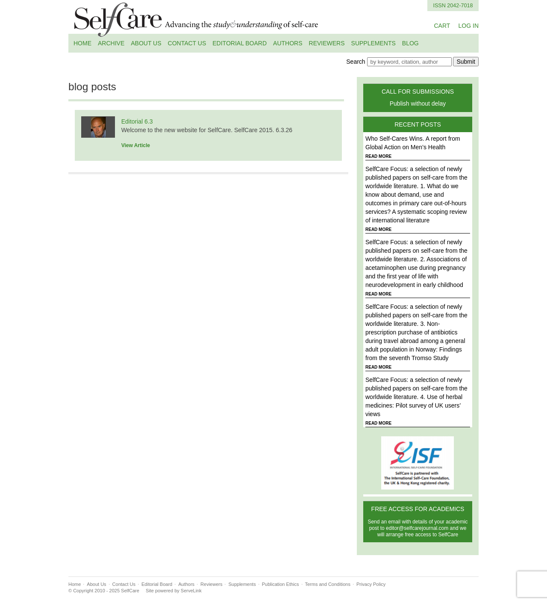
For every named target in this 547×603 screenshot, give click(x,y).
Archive (111, 43)
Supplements (373, 43)
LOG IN (469, 25)
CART (442, 25)
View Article (135, 145)
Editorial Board (239, 43)
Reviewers (327, 43)
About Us (146, 43)
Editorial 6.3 (137, 121)
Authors (287, 43)
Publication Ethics (280, 584)
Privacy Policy (370, 584)
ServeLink (191, 590)
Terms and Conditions (327, 584)
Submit (465, 61)
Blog (410, 43)
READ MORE (378, 156)
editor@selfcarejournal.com (417, 528)
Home (82, 43)
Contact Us (187, 43)
